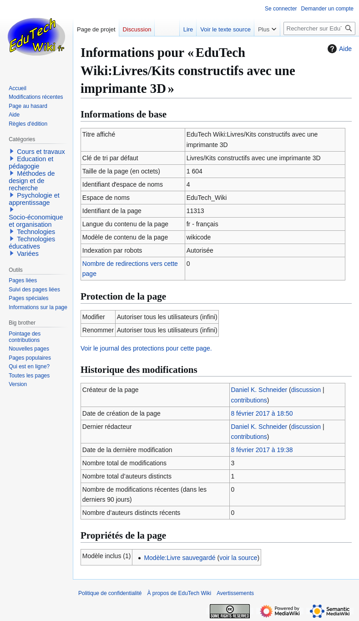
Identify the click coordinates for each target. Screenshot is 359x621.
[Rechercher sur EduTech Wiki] (319, 28)
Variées (28, 253)
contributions (249, 400)
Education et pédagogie (31, 162)
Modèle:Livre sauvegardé (179, 557)
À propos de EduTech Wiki (179, 593)
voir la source (238, 557)
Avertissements (235, 593)
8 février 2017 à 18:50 (262, 413)
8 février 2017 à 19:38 (262, 449)
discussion (306, 389)
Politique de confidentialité (110, 593)
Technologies (36, 231)
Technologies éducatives (32, 242)
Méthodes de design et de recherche (32, 181)
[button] (12, 151)
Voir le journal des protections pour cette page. (146, 348)
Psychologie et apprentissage (34, 199)
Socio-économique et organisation (36, 221)
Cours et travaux (41, 151)
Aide (338, 48)
